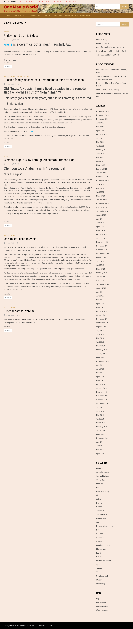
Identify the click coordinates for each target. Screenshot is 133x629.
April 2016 (100, 342)
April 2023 (100, 130)
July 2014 (99, 407)
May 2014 (100, 415)
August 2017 (101, 288)
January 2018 (101, 276)
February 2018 (101, 273)
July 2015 (99, 365)
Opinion (99, 541)
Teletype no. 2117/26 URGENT (108, 55)
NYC (97, 530)
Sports (6, 156)
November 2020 (102, 180)
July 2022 (99, 138)
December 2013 (102, 434)
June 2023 (100, 123)
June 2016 (100, 334)
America (99, 468)
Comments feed (102, 606)
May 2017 (100, 299)
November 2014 (102, 396)
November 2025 (102, 111)
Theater (99, 568)
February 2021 (101, 169)
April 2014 (100, 419)
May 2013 (100, 449)
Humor (6, 32)
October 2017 (101, 280)
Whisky (99, 580)
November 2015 (102, 361)
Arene (8, 44)
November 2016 (102, 319)
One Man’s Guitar (31, 2)
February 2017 (101, 311)
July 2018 (99, 261)
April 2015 (100, 376)
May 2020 (100, 188)
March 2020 (100, 196)
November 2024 (102, 115)
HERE (32, 131)
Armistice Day (101, 39)
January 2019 (101, 238)
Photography (101, 549)
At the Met (100, 480)
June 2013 (100, 446)
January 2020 (101, 199)
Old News (27, 76)
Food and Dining (102, 491)
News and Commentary (105, 526)
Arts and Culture (102, 476)
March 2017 (100, 307)
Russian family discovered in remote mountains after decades (44, 80)
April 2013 (100, 453)
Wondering (100, 583)
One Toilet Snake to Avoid (20, 239)
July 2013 (99, 442)
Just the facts (9, 307)
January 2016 (101, 353)
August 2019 (101, 215)
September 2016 (102, 323)
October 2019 (101, 207)
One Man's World (21, 7)
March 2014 (100, 422)
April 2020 (100, 192)
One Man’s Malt (44, 2)
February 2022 (101, 149)
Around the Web (9, 76)
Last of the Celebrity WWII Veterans (110, 47)
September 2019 (102, 211)
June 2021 (100, 153)
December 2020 (102, 176)
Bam (50, 626)
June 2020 (100, 184)
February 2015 (101, 384)
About (53, 2)
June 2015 (100, 369)
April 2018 (100, 265)
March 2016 (100, 346)
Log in (98, 598)
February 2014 (101, 426)
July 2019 (99, 219)
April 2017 (100, 303)
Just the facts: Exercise (19, 311)
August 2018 (101, 257)
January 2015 (101, 388)
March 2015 (100, 380)
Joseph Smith (101, 76)
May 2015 (100, 372)
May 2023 (100, 126)
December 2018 (102, 242)
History (20, 76)
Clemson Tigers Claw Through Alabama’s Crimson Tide (39, 160)
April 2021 (100, 161)
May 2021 (100, 157)
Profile (99, 553)
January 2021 (101, 173)
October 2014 (101, 399)
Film (98, 487)
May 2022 (100, 142)
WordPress (41, 626)
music (98, 522)
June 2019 (100, 223)
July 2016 (99, 330)
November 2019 (102, 203)
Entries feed (101, 602)
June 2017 (100, 296)
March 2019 (100, 230)
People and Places (103, 545)
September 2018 (102, 253)
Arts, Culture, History (111, 89)
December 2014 (102, 392)
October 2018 (101, 249)
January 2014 (101, 430)
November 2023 (102, 119)
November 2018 (102, 246)
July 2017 (99, 292)
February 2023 (101, 134)
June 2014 (100, 411)
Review (99, 557)
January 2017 (101, 315)
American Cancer (102, 43)
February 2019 (101, 234)
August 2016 (101, 326)
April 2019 (100, 226)
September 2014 (102, 403)
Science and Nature (103, 560)
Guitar (98, 499)
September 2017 (102, 284)
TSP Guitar (60, 2)
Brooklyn (99, 483)
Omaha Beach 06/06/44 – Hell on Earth (111, 51)
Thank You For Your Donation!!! (76, 2)
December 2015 (102, 357)
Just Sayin (100, 510)
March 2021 (100, 165)
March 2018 (100, 269)
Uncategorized (102, 576)
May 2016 (100, 338)
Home (22, 2)
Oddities (99, 533)
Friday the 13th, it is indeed (21, 36)
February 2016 (101, 349)
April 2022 (100, 146)
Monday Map (101, 518)
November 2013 (102, 438)
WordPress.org (102, 610)
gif (97, 495)
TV (97, 572)
